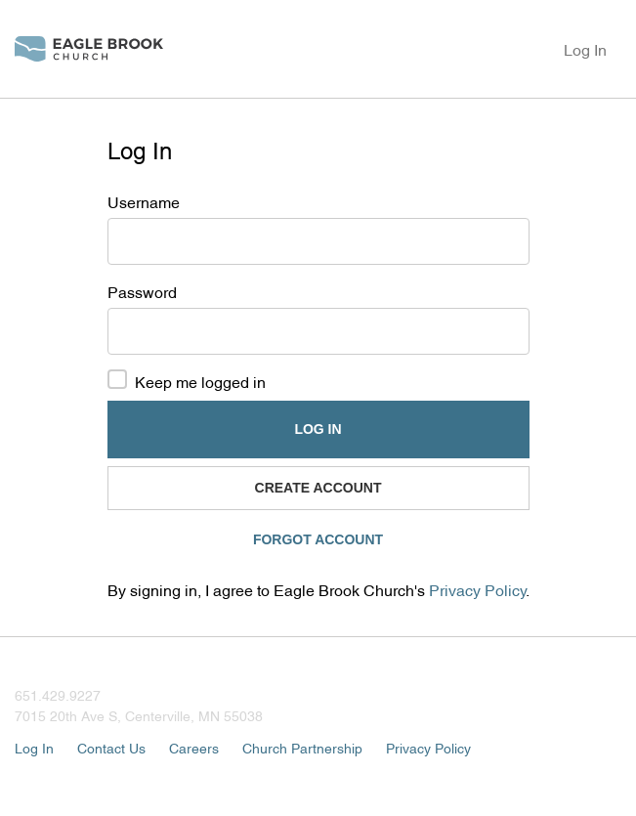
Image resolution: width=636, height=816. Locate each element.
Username (143, 201)
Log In (585, 49)
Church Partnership (302, 747)
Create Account (318, 487)
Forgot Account (318, 539)
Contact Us (111, 747)
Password (142, 291)
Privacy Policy (478, 589)
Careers (194, 747)
